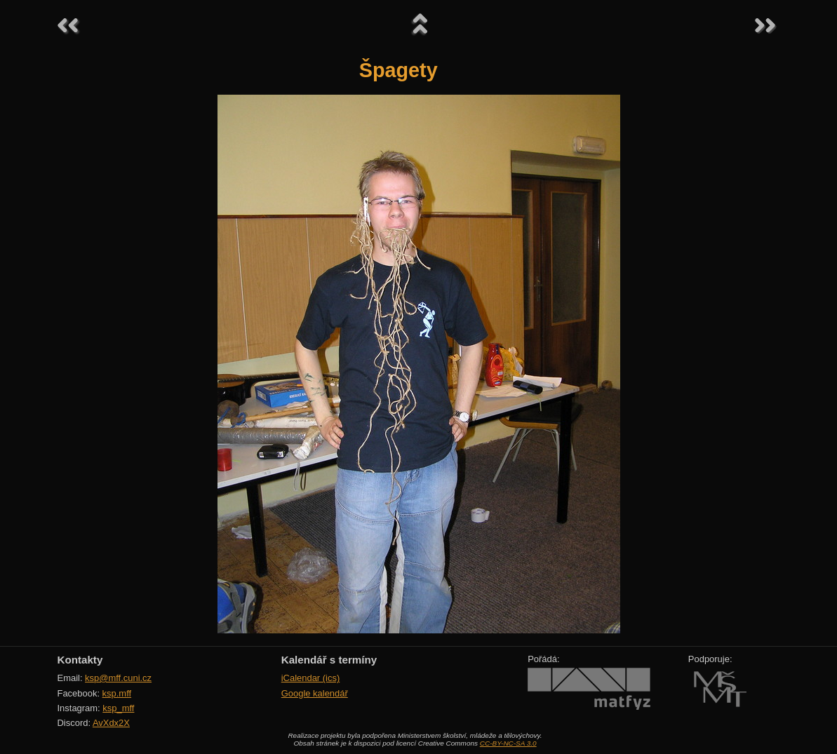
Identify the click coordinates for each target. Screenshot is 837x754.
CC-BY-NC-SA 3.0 (508, 743)
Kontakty (80, 660)
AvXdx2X (111, 723)
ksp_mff (118, 708)
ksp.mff (117, 693)
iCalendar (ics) (310, 678)
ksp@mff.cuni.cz (118, 678)
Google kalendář (314, 693)
